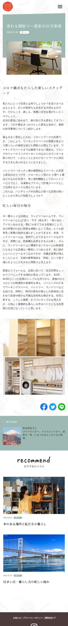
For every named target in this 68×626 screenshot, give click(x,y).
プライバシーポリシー (33, 618)
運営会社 (50, 618)
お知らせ (17, 618)
